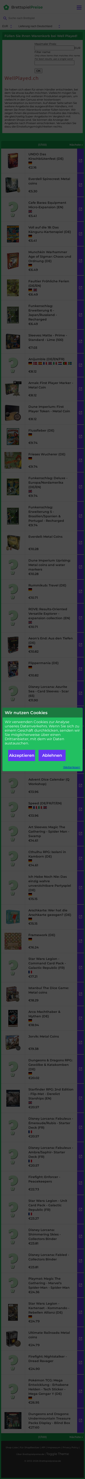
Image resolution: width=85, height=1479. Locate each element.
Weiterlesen (71, 767)
